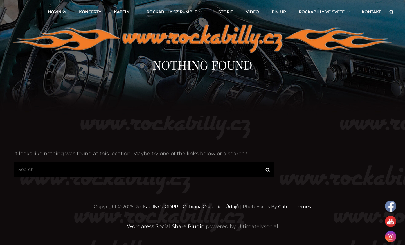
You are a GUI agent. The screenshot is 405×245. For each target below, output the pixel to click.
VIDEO (252, 11)
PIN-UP (279, 11)
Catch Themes (294, 206)
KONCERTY (90, 11)
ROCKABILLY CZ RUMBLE (175, 11)
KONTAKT (371, 11)
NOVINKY (57, 11)
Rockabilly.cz (149, 206)
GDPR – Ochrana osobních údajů (202, 206)
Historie (223, 11)
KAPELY (124, 11)
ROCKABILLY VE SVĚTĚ (324, 11)
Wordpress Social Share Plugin (166, 226)
